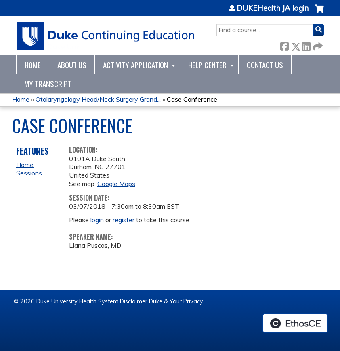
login (97, 220)
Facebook (284, 45)
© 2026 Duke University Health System (66, 301)
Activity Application (135, 65)
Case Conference (192, 99)
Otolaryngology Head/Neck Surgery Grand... (98, 99)
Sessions (29, 173)
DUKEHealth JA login (273, 8)
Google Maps (116, 184)
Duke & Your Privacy (176, 301)
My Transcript (47, 84)
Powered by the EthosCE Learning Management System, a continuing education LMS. (295, 323)
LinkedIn (306, 45)
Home (33, 65)
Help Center (207, 65)
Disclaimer (133, 301)
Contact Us (265, 65)
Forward (317, 45)
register (123, 220)
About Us (71, 65)
